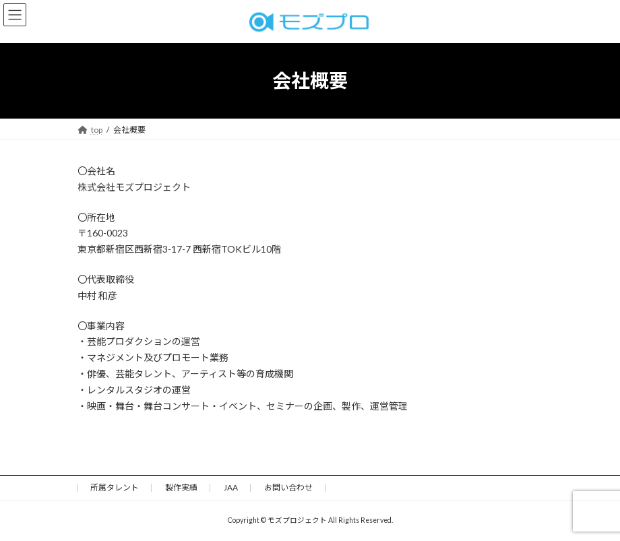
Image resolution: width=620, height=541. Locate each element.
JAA (231, 487)
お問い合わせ (288, 487)
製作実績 (181, 487)
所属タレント (114, 487)
